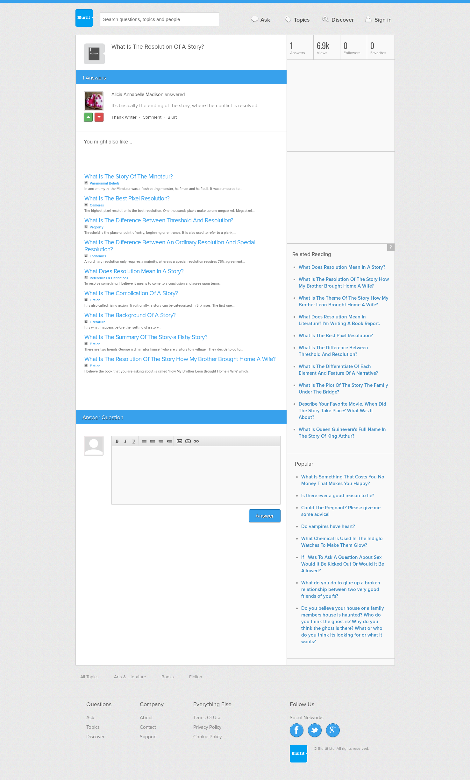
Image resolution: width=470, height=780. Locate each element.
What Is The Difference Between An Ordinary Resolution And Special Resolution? (169, 246)
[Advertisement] (156, 161)
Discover (337, 19)
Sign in (378, 19)
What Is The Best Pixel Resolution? (127, 198)
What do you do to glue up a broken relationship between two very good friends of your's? (340, 589)
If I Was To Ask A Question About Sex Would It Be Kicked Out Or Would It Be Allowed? (342, 564)
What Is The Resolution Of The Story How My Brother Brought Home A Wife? (180, 359)
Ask (260, 19)
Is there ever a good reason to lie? (337, 496)
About (146, 718)
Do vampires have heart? (328, 527)
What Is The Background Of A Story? (130, 315)
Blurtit (84, 18)
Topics (296, 19)
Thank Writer (124, 117)
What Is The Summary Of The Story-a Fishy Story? (146, 337)
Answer (265, 516)
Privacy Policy (207, 727)
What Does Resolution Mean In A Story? (134, 271)
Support (148, 737)
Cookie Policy (207, 737)
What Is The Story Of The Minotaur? (128, 176)
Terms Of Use (207, 718)
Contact (148, 727)
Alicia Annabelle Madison (137, 94)
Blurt (172, 117)
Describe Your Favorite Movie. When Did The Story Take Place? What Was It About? (342, 411)
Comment (152, 117)
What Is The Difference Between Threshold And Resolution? (158, 220)
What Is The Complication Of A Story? (131, 293)
